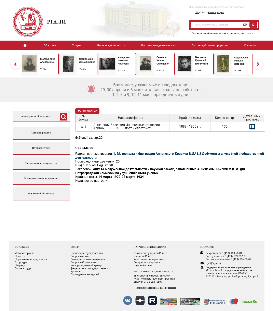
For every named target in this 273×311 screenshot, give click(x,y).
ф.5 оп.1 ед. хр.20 (89, 138)
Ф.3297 (198, 70)
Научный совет (143, 265)
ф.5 (83, 126)
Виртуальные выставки (148, 281)
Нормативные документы (31, 259)
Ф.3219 (82, 69)
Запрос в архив (80, 256)
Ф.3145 (121, 70)
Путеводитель (41, 148)
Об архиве (50, 45)
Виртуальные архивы (147, 262)
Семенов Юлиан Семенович (162, 60)
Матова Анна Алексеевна (47, 61)
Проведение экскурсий (85, 274)
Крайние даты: (86, 177)
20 (118, 161)
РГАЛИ (56, 21)
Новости (20, 256)
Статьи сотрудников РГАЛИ (150, 253)
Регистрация (216, 12)
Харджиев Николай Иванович (124, 60)
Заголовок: (83, 169)
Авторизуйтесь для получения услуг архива (216, 7)
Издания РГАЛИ (143, 256)
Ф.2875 (160, 70)
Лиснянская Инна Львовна (87, 61)
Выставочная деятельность (158, 45)
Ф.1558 (237, 70)
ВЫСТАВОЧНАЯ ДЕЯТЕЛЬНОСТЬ (153, 271)
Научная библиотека (41, 193)
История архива (24, 253)
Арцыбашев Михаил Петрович (241, 60)
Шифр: (80, 165)
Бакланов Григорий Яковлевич (201, 60)
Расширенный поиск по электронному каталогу (222, 33)
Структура (21, 262)
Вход (198, 12)
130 (225, 126)
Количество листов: (90, 181)
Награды (20, 265)
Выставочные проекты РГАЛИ (152, 275)
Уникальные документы (41, 163)
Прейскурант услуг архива (87, 253)
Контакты (250, 45)
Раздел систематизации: (94, 154)
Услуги (76, 45)
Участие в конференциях (149, 259)
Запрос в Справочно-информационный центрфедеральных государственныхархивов (90, 267)
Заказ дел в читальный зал (88, 259)
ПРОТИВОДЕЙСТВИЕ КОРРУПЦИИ (155, 287)
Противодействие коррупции (210, 45)
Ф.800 (43, 69)
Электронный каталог (35, 116)
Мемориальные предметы (41, 178)
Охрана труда (23, 268)
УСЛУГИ (76, 247)
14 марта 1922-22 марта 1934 (121, 177)
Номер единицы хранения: (95, 161)
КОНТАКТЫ (207, 247)
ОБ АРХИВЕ (22, 247)
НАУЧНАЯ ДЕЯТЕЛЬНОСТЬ (150, 247)
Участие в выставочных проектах (154, 278)
